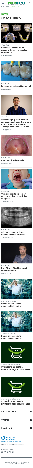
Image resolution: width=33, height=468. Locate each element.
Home (2, 6)
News (7, 6)
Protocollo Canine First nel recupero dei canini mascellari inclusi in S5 (14, 50)
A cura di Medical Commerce (10, 364)
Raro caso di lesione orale (12, 160)
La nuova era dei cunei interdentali (16, 86)
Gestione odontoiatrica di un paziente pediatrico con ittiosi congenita (14, 196)
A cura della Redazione (8, 301)
